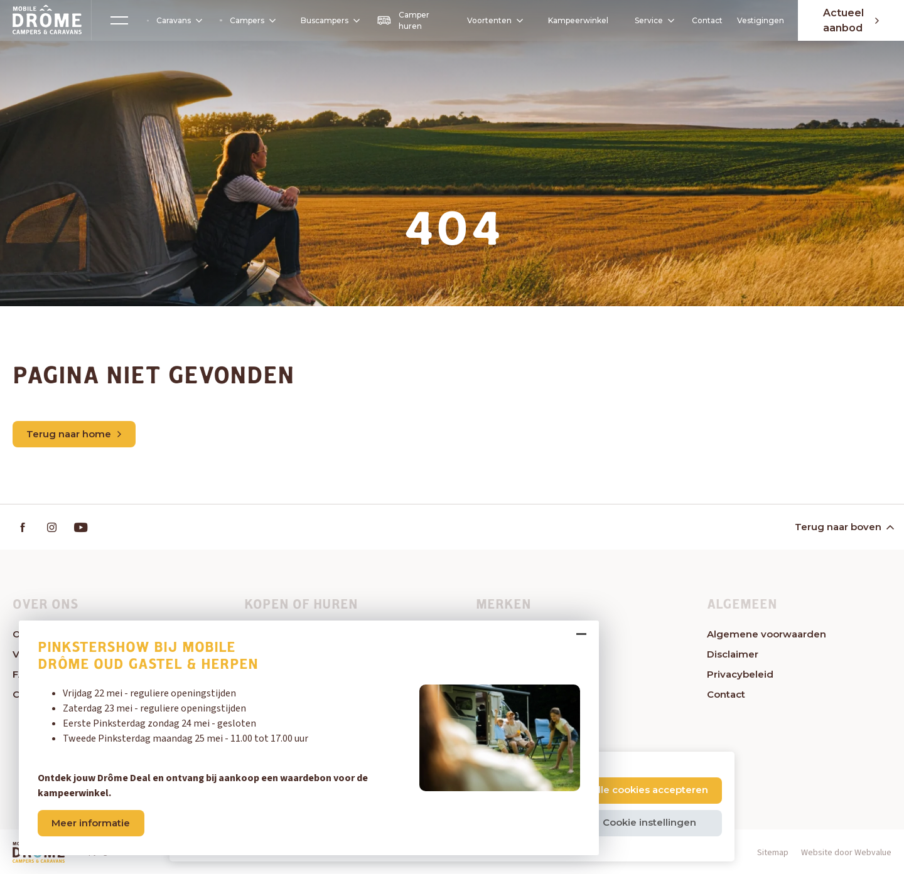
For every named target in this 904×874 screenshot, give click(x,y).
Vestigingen (759, 20)
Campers (247, 20)
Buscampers (329, 20)
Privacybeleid (740, 674)
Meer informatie (91, 823)
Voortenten (491, 20)
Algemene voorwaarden (766, 634)
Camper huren (403, 20)
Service (654, 20)
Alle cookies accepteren (649, 790)
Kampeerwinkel (578, 20)
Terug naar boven (844, 527)
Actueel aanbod (851, 20)
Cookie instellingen (649, 822)
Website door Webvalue (846, 852)
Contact (707, 20)
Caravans (174, 20)
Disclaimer (732, 654)
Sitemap (772, 852)
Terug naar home (74, 434)
